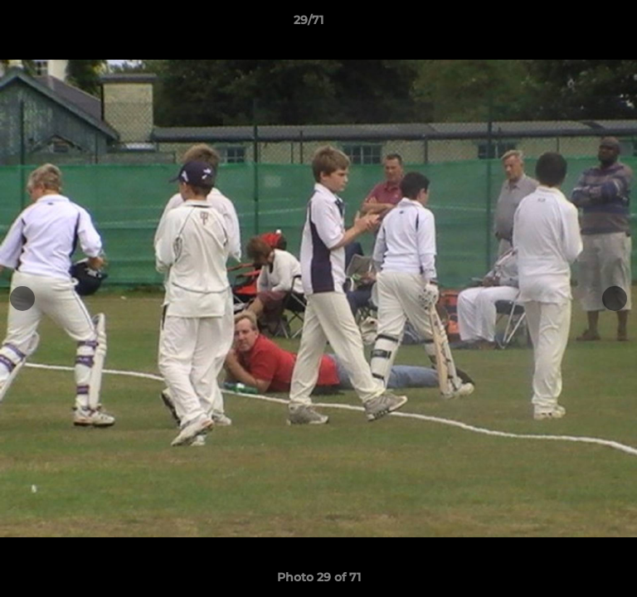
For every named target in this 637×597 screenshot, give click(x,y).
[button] (577, 24)
